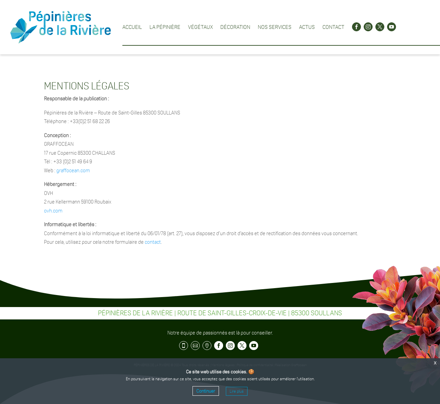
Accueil (132, 27)
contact (153, 242)
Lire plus (237, 391)
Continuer (205, 391)
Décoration (235, 27)
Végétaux (200, 27)
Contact (333, 27)
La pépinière (165, 27)
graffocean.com (73, 170)
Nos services (275, 27)
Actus (307, 27)
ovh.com (53, 211)
